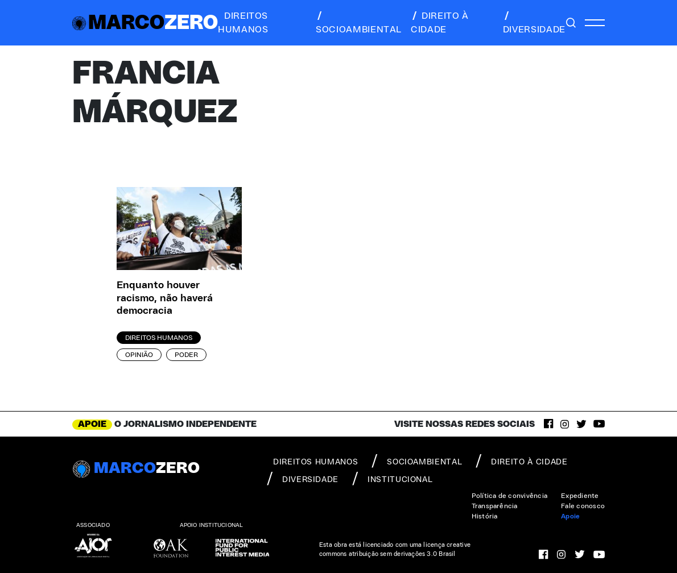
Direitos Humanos (158, 337)
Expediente (579, 495)
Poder (186, 354)
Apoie (570, 516)
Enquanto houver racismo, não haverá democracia (165, 298)
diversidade (534, 22)
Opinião (139, 354)
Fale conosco (583, 506)
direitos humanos (243, 22)
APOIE (92, 424)
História (485, 516)
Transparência (495, 506)
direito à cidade (440, 22)
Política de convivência (510, 495)
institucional (392, 478)
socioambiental (359, 22)
